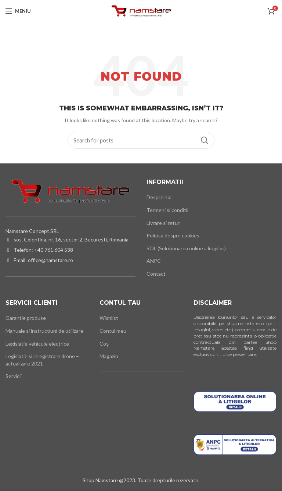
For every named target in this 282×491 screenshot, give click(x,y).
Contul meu (113, 331)
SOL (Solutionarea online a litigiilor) (186, 248)
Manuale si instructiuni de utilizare (44, 331)
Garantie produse (26, 318)
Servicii (14, 376)
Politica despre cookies (173, 235)
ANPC (154, 261)
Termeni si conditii (167, 210)
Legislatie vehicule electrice (37, 343)
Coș (104, 343)
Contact (156, 274)
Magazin (109, 356)
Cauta (204, 140)
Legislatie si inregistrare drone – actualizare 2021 (42, 360)
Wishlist (109, 318)
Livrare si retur (163, 223)
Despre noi (159, 197)
